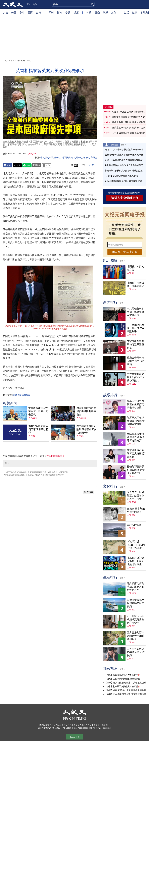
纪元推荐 (114, 144)
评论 (59, 12)
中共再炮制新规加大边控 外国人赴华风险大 (136, 377)
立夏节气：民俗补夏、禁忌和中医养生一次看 (135, 495)
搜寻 (92, 4)
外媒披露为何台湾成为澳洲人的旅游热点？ (135, 586)
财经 (97, 12)
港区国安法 (67, 157)
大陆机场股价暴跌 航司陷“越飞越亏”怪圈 (123, 181)
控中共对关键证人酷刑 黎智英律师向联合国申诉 (87, 429)
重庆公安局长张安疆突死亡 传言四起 (136, 361)
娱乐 (105, 12)
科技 (88, 12)
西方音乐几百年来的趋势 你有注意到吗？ (136, 636)
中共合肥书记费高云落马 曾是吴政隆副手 (136, 328)
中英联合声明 (46, 157)
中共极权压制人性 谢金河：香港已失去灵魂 (38, 411)
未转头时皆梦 (134, 525)
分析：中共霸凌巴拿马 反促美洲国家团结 (123, 160)
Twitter (17, 165)
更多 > (123, 145)
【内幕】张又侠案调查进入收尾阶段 (121, 176)
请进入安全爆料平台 (124, 198)
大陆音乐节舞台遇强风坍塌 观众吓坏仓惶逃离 (136, 437)
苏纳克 (94, 157)
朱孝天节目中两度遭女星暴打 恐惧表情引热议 (136, 404)
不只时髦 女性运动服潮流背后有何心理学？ (136, 619)
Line (27, 165)
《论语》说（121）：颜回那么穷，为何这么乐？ (136, 545)
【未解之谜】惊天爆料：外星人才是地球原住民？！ (135, 561)
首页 (6, 60)
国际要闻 (21, 60)
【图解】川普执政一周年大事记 (135, 284)
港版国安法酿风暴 (21, 395)
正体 (29, 4)
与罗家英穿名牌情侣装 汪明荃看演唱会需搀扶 (136, 421)
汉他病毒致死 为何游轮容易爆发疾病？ (136, 603)
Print (46, 165)
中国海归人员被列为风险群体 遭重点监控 (123, 170)
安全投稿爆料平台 (55, 456)
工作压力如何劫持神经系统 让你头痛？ (136, 652)
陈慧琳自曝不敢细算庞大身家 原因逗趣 (136, 453)
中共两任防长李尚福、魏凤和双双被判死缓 (135, 312)
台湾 (38, 12)
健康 (134, 12)
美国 (13, 12)
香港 (21, 12)
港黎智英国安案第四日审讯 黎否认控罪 (38, 429)
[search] (73, 4)
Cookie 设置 (74, 737)
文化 (113, 12)
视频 (76, 12)
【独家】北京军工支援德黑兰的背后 (121, 686)
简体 (35, 4)
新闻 (12, 60)
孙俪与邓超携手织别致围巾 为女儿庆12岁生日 (136, 470)
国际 (30, 12)
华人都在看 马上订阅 (124, 251)
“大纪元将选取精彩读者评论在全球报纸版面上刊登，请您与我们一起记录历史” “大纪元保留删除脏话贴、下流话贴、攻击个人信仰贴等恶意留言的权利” (50, 478)
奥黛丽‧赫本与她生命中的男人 (136, 510)
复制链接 (36, 165)
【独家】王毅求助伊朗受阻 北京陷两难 (122, 679)
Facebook (7, 165)
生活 (126, 12)
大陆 (5, 12)
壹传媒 (57, 157)
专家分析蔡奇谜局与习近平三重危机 (135, 344)
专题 (67, 12)
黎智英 (86, 157)
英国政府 (78, 157)
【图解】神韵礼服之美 (135, 268)
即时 (51, 12)
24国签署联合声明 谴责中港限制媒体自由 (86, 411)
